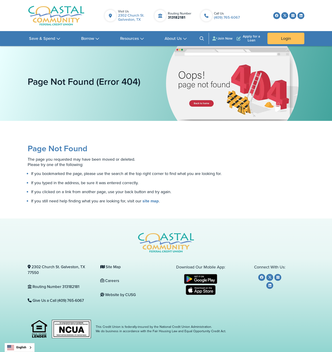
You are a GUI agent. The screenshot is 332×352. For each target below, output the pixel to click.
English (16, 347)
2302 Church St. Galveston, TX (131, 17)
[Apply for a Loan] (249, 38)
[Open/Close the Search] (202, 38)
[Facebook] (276, 15)
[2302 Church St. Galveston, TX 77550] (60, 270)
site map (150, 201)
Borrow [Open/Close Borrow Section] (87, 38)
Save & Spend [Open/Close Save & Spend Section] (42, 38)
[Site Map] (133, 267)
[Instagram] (292, 15)
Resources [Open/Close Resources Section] (129, 38)
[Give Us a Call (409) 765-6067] (60, 301)
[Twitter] (284, 15)
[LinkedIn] (300, 15)
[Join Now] (222, 38)
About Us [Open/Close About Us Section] (173, 38)
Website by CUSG (118, 295)
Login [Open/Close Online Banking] (286, 38)
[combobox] (20, 347)
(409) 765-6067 (227, 17)
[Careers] (133, 281)
